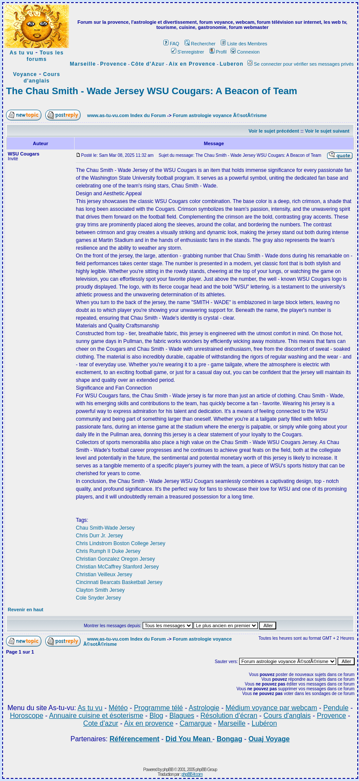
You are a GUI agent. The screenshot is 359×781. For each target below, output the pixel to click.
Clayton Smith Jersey (100, 590)
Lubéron (264, 723)
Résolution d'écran (228, 715)
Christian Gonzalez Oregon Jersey (115, 559)
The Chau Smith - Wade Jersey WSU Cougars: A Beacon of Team (151, 91)
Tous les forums (45, 56)
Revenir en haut (26, 609)
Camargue (196, 723)
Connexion (245, 51)
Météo (118, 707)
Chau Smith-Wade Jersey (105, 528)
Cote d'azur (100, 723)
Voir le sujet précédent (274, 130)
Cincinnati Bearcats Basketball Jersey (119, 582)
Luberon (231, 64)
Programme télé (158, 707)
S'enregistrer (187, 51)
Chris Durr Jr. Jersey (99, 536)
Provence (113, 64)
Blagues (181, 715)
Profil (218, 51)
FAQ (171, 43)
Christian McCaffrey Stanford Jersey (117, 567)
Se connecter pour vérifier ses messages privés (300, 64)
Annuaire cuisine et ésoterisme (96, 715)
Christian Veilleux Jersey (104, 574)
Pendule (336, 707)
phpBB (167, 769)
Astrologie (204, 707)
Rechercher (199, 43)
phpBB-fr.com (192, 774)
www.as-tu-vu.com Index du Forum (126, 115)
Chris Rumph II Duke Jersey (108, 551)
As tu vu (21, 53)
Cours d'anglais (42, 77)
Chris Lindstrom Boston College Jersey (120, 543)
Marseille (83, 64)
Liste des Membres (244, 43)
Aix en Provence (192, 64)
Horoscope (26, 715)
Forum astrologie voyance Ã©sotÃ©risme (220, 115)
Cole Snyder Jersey (98, 598)
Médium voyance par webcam (271, 707)
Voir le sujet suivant (327, 130)
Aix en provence (149, 723)
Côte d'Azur (148, 64)
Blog (156, 715)
